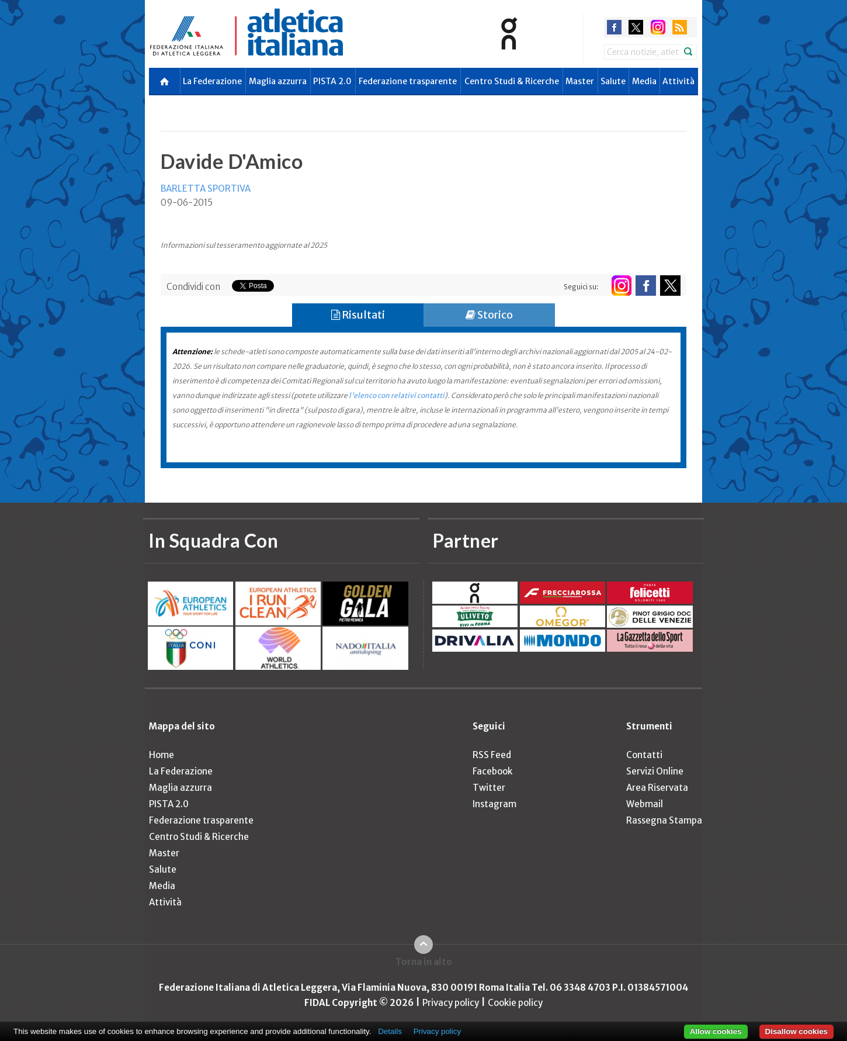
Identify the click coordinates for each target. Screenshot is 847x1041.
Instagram (494, 804)
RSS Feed (492, 754)
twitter (636, 27)
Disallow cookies (796, 1031)
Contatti (644, 754)
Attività (678, 81)
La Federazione (212, 81)
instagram (658, 27)
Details (390, 1031)
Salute (613, 81)
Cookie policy (515, 1002)
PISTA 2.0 (332, 81)
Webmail (644, 804)
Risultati (358, 314)
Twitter (489, 787)
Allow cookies (716, 1031)
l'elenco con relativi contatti (397, 395)
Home (161, 754)
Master (579, 81)
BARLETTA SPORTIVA (206, 188)
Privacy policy (450, 1002)
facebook (614, 27)
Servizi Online (654, 771)
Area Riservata (657, 787)
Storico (489, 314)
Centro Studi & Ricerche (511, 81)
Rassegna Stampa (664, 820)
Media (644, 81)
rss (679, 27)
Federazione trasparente (408, 81)
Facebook (492, 771)
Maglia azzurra (278, 81)
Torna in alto (423, 961)
